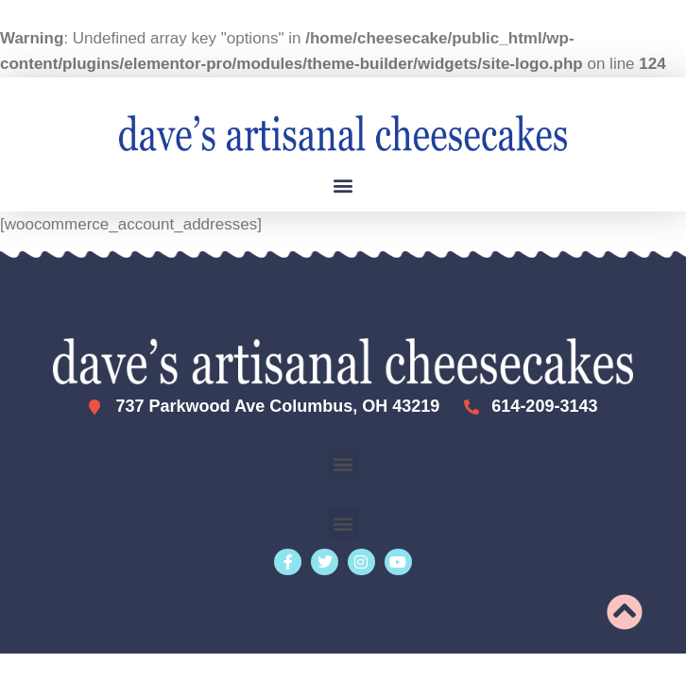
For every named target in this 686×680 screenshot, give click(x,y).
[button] (343, 185)
